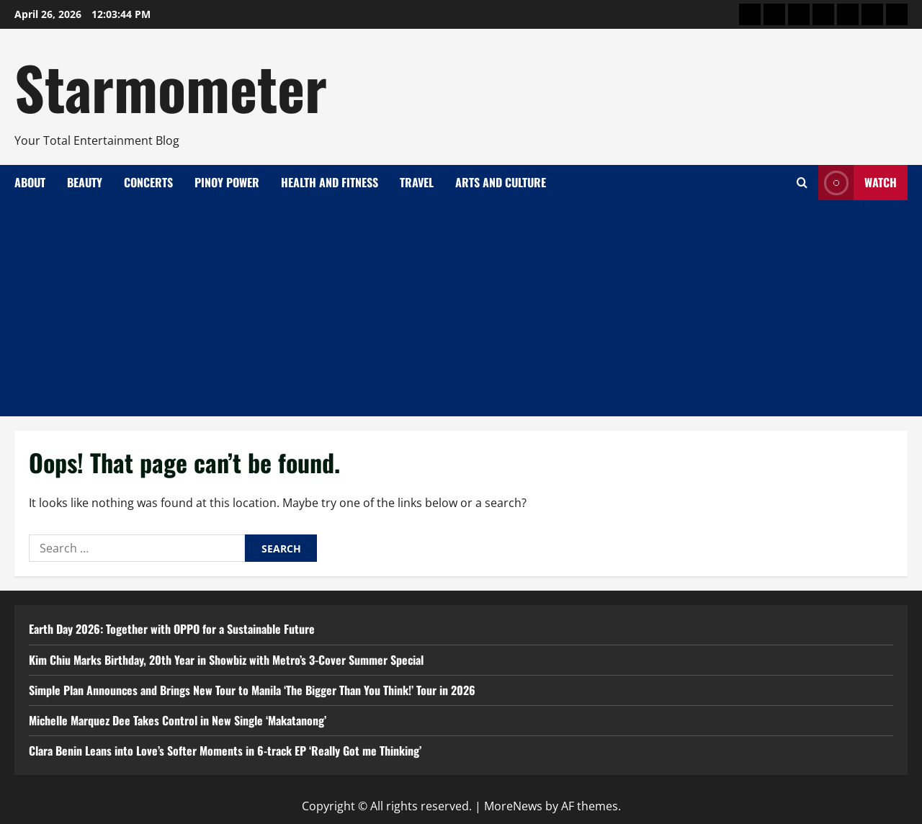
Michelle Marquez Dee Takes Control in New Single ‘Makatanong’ (177, 720)
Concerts (148, 182)
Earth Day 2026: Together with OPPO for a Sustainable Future (172, 628)
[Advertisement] (461, 308)
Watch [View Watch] (857, 182)
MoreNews (513, 806)
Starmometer (170, 86)
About (29, 182)
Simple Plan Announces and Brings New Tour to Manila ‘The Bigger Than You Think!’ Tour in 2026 (252, 690)
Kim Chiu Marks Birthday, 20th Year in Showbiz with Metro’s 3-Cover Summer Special (226, 659)
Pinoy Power (226, 182)
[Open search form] (802, 183)
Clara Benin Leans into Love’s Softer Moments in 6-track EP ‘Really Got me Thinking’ (225, 750)
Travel (417, 182)
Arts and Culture (500, 182)
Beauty (84, 182)
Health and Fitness (329, 182)
